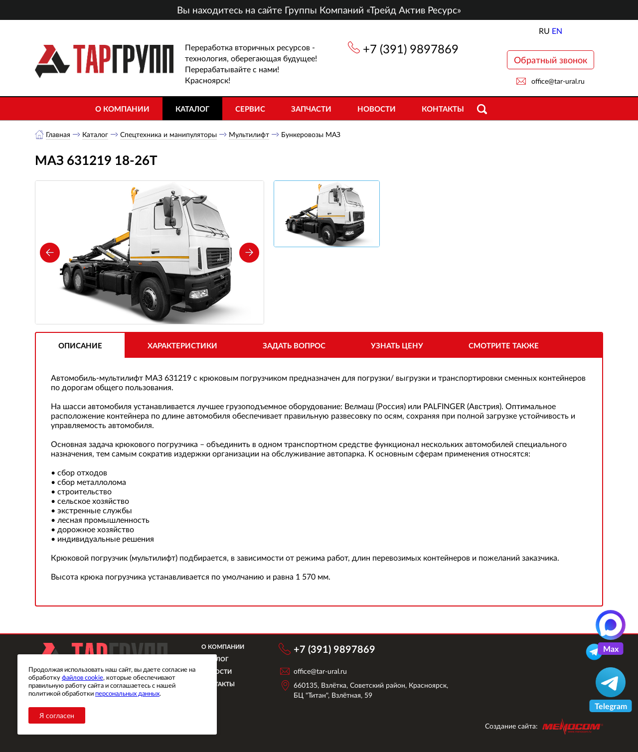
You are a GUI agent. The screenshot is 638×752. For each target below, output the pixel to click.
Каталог (192, 108)
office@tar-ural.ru (558, 81)
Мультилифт (249, 134)
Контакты (443, 108)
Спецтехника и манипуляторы (168, 134)
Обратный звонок (550, 59)
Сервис (250, 108)
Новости (376, 108)
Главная (58, 134)
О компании (122, 108)
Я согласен (56, 715)
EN (557, 30)
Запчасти (311, 108)
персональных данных (127, 693)
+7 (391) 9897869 (411, 48)
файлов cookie (82, 677)
